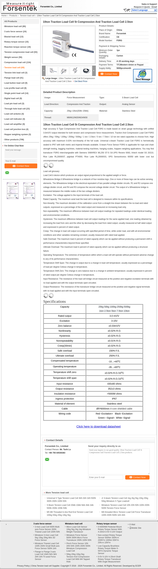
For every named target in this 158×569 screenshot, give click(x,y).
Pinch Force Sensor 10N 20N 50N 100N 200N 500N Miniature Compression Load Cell (78, 547)
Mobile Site (135, 528)
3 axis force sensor (13, 31)
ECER (138, 566)
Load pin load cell (12, 103)
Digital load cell (11, 98)
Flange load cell (11, 78)
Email (154, 7)
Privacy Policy (23, 566)
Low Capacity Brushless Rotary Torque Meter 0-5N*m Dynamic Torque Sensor (108, 550)
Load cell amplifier (13, 124)
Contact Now (21, 166)
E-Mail (132, 524)
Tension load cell (27, 15)
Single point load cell (14, 93)
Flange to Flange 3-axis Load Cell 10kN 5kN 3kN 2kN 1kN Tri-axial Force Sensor (46, 555)
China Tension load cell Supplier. (46, 566)
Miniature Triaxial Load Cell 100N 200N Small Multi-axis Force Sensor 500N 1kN (47, 546)
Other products (11, 139)
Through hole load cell (15, 109)
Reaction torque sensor (15, 47)
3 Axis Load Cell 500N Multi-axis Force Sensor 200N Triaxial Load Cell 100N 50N (47, 529)
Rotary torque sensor (14, 42)
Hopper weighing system (16, 134)
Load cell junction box (14, 129)
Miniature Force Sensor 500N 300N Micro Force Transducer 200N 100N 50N (78, 537)
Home (4, 15)
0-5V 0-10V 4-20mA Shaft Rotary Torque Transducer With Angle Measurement (109, 559)
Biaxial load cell (11, 37)
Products (13, 15)
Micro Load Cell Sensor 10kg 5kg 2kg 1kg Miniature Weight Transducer (78, 529)
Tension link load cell (14, 73)
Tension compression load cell (18, 52)
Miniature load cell (13, 26)
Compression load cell (15, 62)
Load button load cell (14, 83)
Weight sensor (11, 57)
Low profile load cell (13, 88)
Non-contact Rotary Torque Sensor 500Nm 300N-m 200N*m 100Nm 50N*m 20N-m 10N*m (110, 539)
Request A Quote (142, 7)
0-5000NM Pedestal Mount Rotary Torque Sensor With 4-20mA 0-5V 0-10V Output (110, 529)
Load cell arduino (12, 114)
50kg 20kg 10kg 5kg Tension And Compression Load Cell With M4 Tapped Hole (78, 558)
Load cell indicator (13, 119)
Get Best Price (80, 81)
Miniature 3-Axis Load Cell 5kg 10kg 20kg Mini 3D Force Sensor (46, 537)
